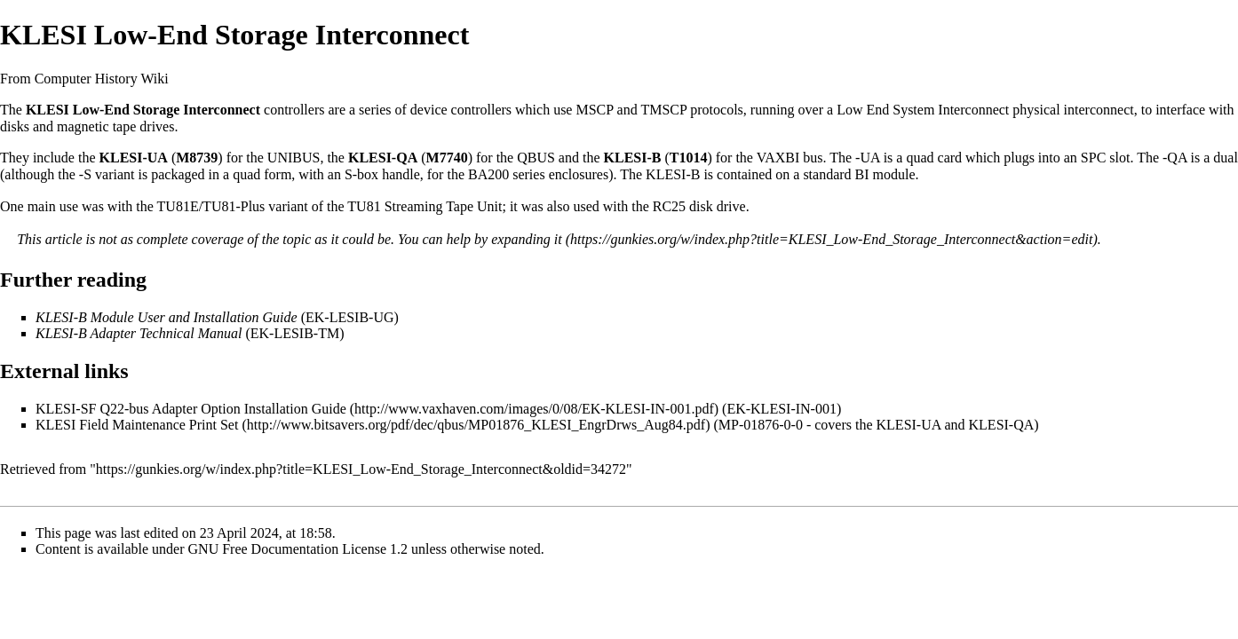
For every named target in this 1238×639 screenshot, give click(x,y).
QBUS (536, 157)
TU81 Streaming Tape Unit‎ (424, 206)
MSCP (594, 109)
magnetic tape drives (115, 126)
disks (14, 126)
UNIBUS (294, 157)
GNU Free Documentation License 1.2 (298, 548)
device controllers (461, 109)
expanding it (526, 239)
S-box (361, 174)
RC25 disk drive (699, 206)
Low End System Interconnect (923, 109)
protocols (716, 109)
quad (919, 157)
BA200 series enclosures (538, 174)
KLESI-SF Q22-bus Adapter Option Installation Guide (191, 408)
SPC (1093, 157)
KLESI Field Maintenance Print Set (137, 424)
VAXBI (778, 157)
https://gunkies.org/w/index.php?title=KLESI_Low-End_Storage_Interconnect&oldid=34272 (361, 469)
